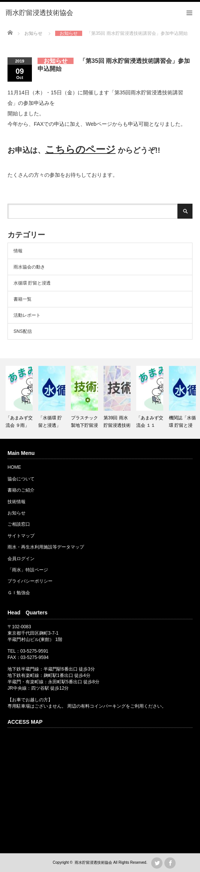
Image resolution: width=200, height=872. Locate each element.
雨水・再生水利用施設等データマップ (46, 547)
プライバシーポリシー (30, 581)
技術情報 (17, 501)
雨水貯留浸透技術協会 (93, 862)
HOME (14, 467)
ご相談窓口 (19, 524)
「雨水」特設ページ (28, 569)
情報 (18, 250)
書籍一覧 (23, 299)
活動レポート (27, 315)
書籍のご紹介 (21, 490)
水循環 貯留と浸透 (32, 283)
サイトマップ (21, 535)
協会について (21, 478)
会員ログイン (21, 558)
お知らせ (17, 513)
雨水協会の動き (29, 267)
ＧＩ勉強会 (19, 592)
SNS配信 (23, 331)
